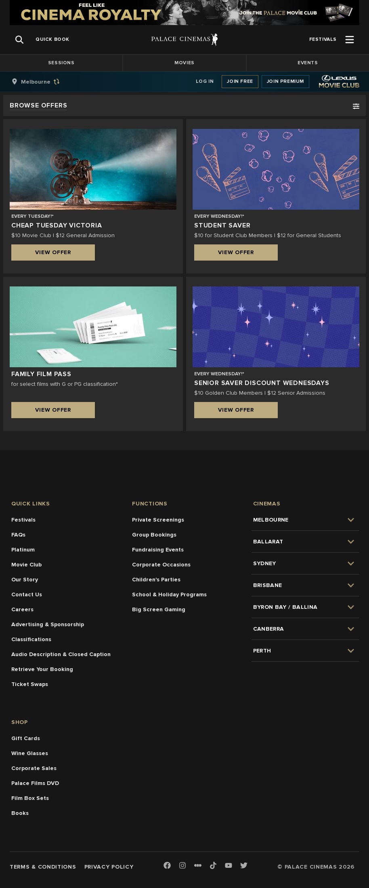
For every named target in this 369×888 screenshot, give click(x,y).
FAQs (18, 534)
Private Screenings (158, 519)
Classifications (31, 639)
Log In (205, 81)
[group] (44, 81)
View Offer (53, 252)
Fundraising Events (158, 549)
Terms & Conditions (43, 866)
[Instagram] (182, 866)
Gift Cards (25, 738)
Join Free (240, 81)
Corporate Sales (34, 768)
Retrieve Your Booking (42, 669)
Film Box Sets (30, 798)
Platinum (23, 549)
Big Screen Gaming (158, 609)
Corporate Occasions (161, 564)
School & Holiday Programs (169, 594)
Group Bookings (154, 534)
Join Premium (285, 81)
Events (308, 63)
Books (20, 813)
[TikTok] (213, 865)
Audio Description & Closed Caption (61, 654)
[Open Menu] (349, 39)
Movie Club (26, 564)
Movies (184, 63)
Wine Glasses (29, 753)
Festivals (23, 519)
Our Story (24, 579)
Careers (22, 609)
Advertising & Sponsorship (47, 624)
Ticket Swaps (29, 684)
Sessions (61, 63)
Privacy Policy (109, 866)
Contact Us (26, 594)
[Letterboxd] (197, 865)
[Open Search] (19, 39)
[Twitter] (243, 866)
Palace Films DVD (35, 783)
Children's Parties (156, 579)
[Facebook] (167, 866)
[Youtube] (228, 866)
